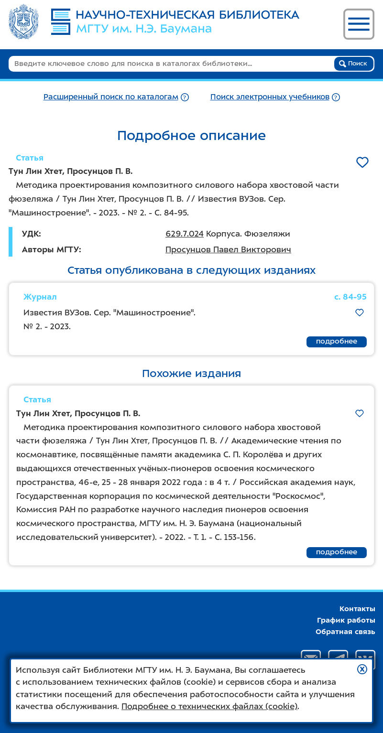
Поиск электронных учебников (269, 97)
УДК (30, 233)
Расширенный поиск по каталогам (111, 97)
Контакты (357, 609)
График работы (346, 620)
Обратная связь (345, 632)
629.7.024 (184, 233)
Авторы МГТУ (50, 249)
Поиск (353, 63)
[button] (362, 669)
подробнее (336, 341)
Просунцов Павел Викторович (228, 249)
